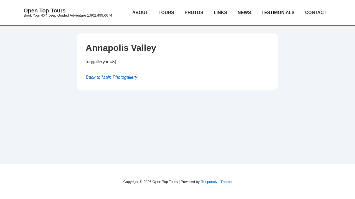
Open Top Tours (44, 10)
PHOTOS (194, 12)
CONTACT (315, 12)
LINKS (220, 12)
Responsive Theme (216, 182)
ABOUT (140, 12)
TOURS (166, 12)
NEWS (244, 12)
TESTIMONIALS (278, 12)
